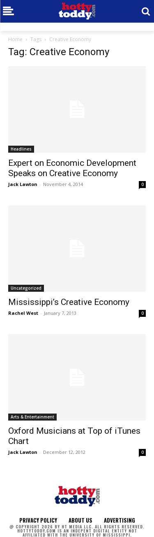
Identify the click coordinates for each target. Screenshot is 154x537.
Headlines (21, 149)
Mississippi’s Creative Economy (68, 302)
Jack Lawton (22, 184)
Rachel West (23, 313)
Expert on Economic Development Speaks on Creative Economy (72, 168)
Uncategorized (26, 288)
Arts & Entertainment (32, 417)
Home (15, 39)
